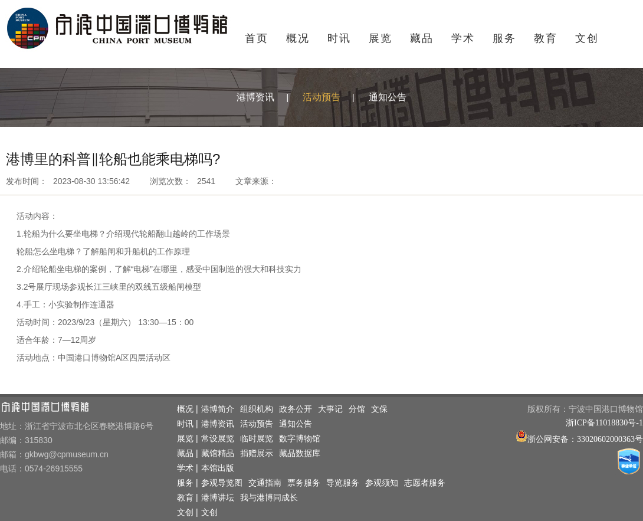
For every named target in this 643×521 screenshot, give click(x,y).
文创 (587, 38)
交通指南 (264, 483)
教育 (545, 38)
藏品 (422, 38)
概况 (298, 38)
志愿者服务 (424, 483)
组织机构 (256, 409)
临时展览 (256, 438)
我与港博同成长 (269, 497)
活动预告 (321, 97)
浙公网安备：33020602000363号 (585, 439)
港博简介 (217, 409)
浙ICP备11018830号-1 (604, 422)
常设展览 (217, 438)
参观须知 (381, 483)
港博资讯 (255, 97)
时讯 (339, 38)
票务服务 (303, 483)
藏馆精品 (217, 453)
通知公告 (387, 97)
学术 (463, 38)
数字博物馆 (299, 438)
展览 (380, 38)
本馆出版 (217, 468)
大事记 (330, 409)
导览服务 (342, 483)
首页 (256, 38)
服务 (504, 38)
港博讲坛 (217, 497)
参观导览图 (221, 483)
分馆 (357, 409)
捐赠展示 (256, 453)
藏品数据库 (299, 453)
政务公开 (295, 409)
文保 (379, 409)
